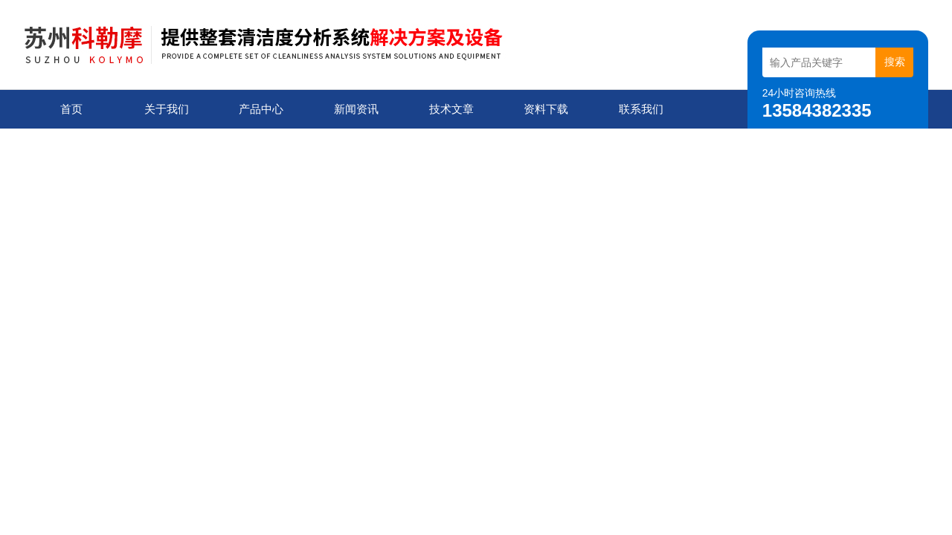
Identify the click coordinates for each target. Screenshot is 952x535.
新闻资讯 (356, 109)
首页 (71, 109)
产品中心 (261, 109)
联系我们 (641, 109)
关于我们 (166, 109)
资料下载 (546, 109)
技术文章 (451, 109)
